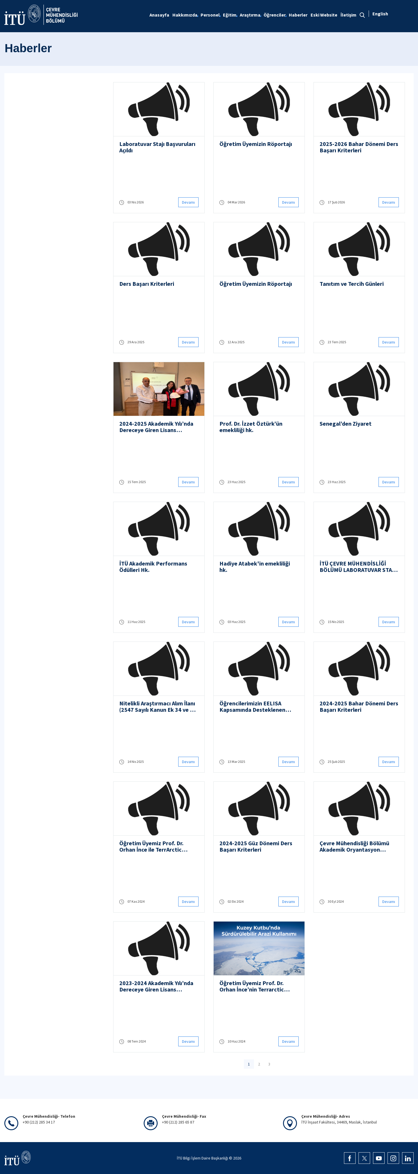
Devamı (188, 202)
